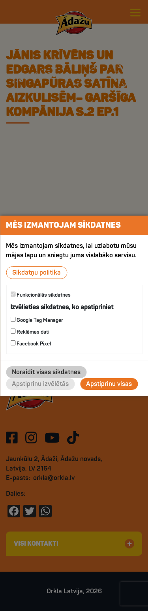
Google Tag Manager (36, 320)
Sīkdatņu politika (36, 272)
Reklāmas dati (29, 332)
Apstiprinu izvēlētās (40, 384)
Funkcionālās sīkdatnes (40, 294)
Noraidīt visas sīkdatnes (46, 372)
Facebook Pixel (30, 343)
